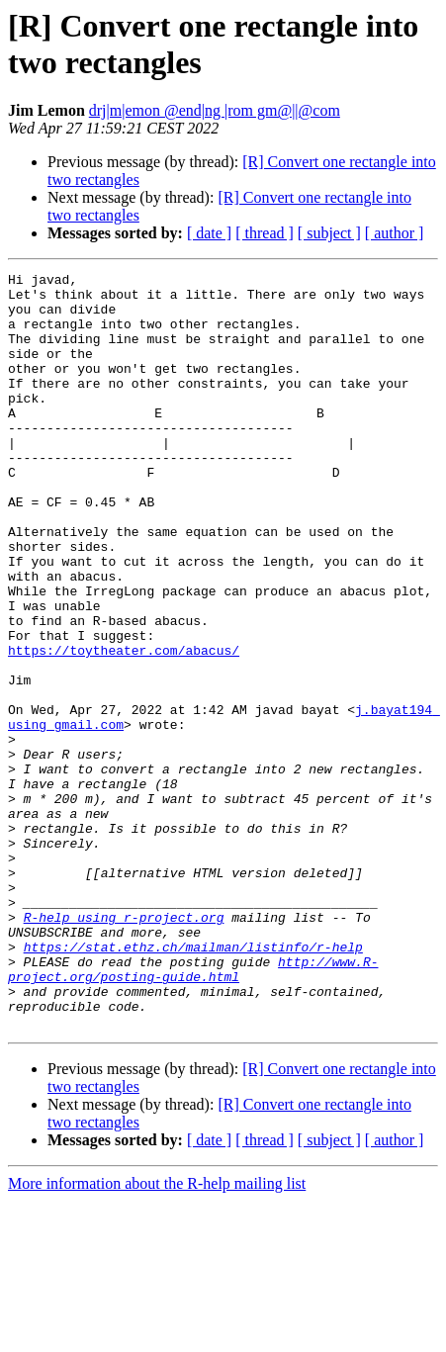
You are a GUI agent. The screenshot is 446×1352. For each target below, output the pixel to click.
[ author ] (394, 233)
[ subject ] (329, 233)
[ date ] (209, 233)
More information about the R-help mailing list (157, 1334)
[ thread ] (264, 233)
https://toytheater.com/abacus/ (123, 727)
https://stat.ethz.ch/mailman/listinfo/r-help (193, 1083)
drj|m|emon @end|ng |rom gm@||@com (214, 110)
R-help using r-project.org (124, 1047)
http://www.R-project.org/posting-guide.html (193, 1109)
